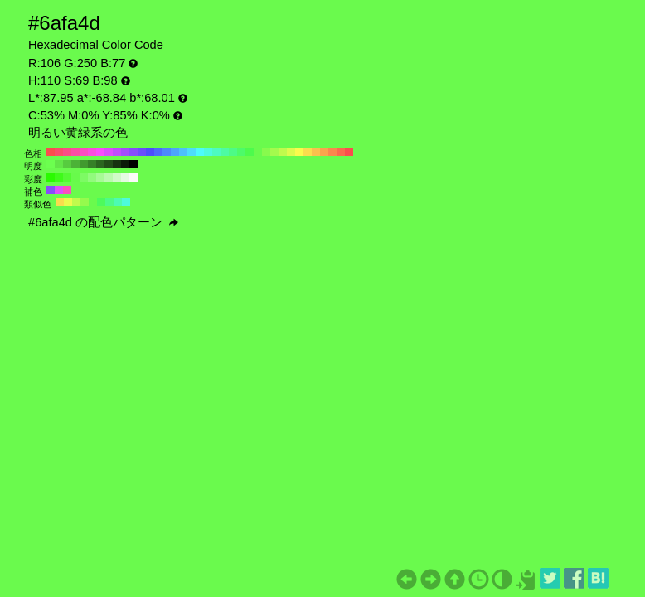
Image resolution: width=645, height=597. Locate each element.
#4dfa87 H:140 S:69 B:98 (233, 152)
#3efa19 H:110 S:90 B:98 (59, 177)
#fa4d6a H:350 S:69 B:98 (59, 152)
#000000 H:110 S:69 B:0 (133, 164)
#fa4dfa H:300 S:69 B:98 (100, 152)
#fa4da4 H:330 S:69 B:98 (75, 152)
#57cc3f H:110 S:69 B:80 (67, 164)
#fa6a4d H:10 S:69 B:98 (341, 152)
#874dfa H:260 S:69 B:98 (133, 152)
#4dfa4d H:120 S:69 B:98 (249, 152)
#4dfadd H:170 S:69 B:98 (208, 152)
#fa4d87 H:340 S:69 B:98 (67, 152)
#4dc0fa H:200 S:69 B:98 (183, 152)
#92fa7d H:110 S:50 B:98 (92, 177)
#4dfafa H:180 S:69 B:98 (200, 152)
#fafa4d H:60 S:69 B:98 (299, 152)
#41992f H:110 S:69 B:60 (84, 164)
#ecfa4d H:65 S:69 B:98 (68, 202)
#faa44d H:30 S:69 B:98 (324, 152)
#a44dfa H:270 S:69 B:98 (125, 152)
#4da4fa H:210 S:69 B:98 (175, 152)
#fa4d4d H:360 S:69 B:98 (50, 152)
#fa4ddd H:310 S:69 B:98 (92, 152)
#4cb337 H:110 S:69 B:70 (75, 164)
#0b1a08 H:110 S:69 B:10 (125, 164)
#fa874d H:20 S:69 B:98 (332, 152)
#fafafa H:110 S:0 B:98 (133, 177)
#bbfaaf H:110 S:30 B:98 (108, 177)
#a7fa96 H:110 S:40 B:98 (100, 177)
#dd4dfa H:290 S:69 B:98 (108, 152)
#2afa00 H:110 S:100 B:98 (50, 177)
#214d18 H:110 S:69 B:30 (108, 164)
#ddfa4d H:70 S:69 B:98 (291, 152)
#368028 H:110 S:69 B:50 (92, 164)
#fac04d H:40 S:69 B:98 (316, 152)
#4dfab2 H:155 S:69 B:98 (118, 202)
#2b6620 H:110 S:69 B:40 (100, 164)
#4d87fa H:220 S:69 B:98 (166, 152)
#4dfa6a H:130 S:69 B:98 (241, 152)
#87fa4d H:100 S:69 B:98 (266, 152)
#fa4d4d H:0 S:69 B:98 (349, 152)
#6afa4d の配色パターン (103, 222)
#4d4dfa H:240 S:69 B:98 (150, 152)
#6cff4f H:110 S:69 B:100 (50, 164)
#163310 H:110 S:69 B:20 (117, 164)
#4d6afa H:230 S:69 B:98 (158, 152)
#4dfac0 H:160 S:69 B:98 (216, 152)
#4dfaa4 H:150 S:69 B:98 (225, 152)
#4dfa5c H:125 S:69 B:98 (101, 202)
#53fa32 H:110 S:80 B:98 (67, 177)
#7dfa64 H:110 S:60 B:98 (84, 177)
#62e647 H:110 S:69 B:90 (59, 164)
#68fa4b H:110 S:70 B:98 (75, 177)
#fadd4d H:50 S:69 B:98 (307, 152)
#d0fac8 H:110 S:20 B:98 (117, 177)
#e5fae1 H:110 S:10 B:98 (125, 177)
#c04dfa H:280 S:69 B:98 (117, 152)
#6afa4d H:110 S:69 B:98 (258, 152)
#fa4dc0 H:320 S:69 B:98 (84, 152)
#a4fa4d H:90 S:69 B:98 (274, 152)
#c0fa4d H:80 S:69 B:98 (283, 152)
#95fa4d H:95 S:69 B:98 (84, 202)
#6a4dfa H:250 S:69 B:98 (142, 152)
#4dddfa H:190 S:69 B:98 (191, 152)
